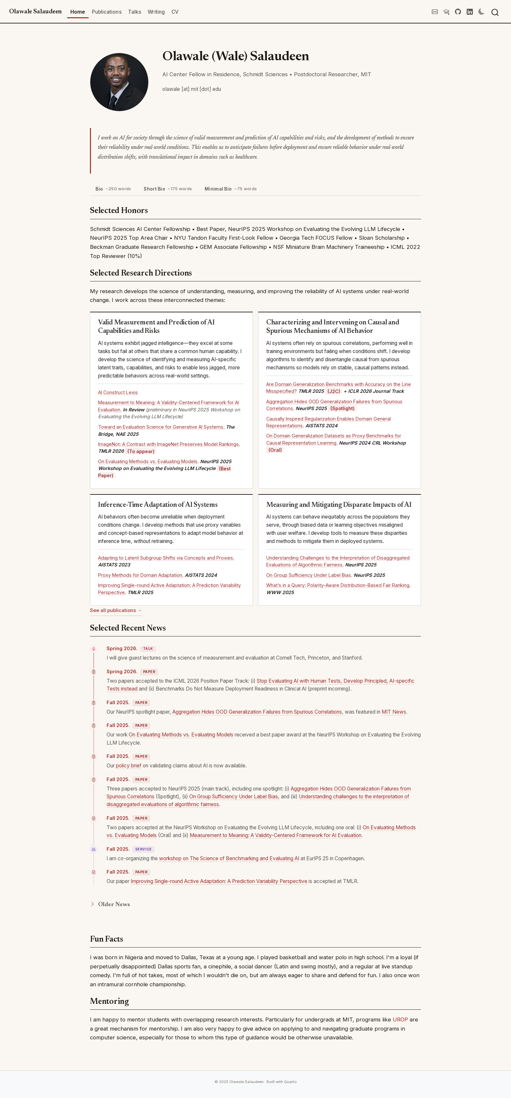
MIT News (394, 712)
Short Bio (168, 189)
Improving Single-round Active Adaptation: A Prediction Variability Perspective (219, 881)
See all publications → (116, 610)
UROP (400, 1019)
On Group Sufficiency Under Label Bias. (309, 575)
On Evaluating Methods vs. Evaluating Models (181, 735)
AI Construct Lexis (118, 392)
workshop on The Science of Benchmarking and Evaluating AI (229, 858)
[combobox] (495, 12)
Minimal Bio (231, 189)
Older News (110, 905)
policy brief (128, 766)
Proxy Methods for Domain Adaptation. (140, 575)
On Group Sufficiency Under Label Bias (233, 796)
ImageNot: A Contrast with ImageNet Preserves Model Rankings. (169, 444)
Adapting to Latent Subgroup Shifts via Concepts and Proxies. (166, 558)
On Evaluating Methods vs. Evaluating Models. (148, 461)
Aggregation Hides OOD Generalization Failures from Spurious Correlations (257, 712)
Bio (113, 189)
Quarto (290, 1081)
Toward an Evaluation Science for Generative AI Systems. (161, 427)
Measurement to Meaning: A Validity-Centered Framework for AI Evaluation (275, 835)
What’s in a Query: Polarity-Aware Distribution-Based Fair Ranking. (338, 585)
